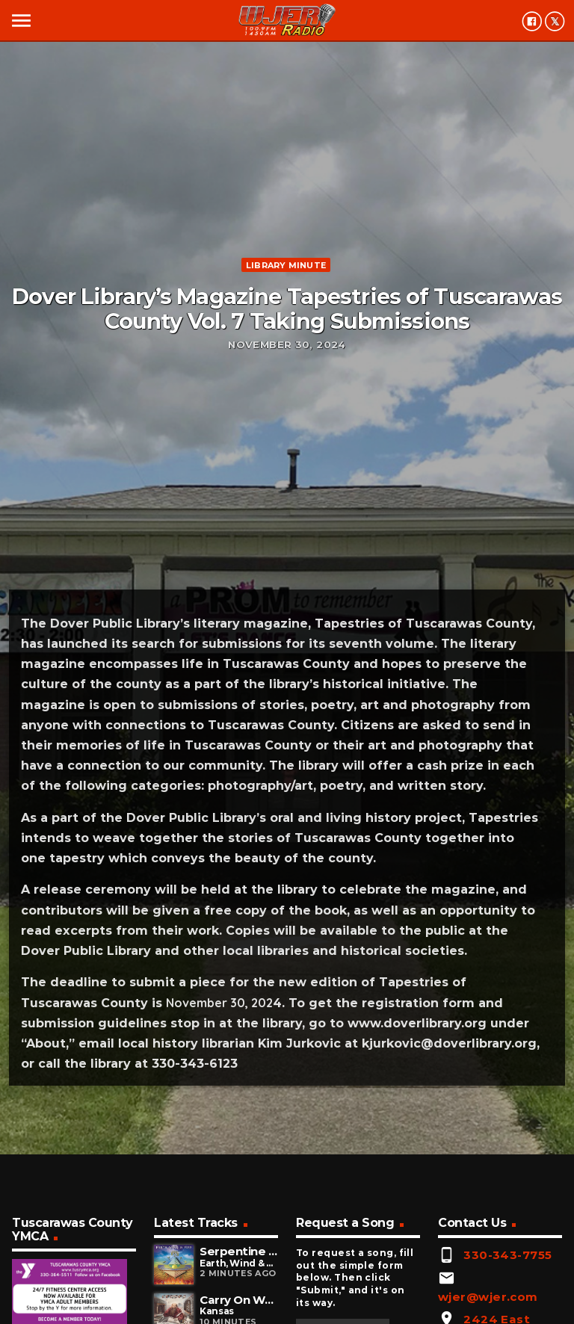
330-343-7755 (507, 1255)
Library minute (286, 265)
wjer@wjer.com (488, 1297)
